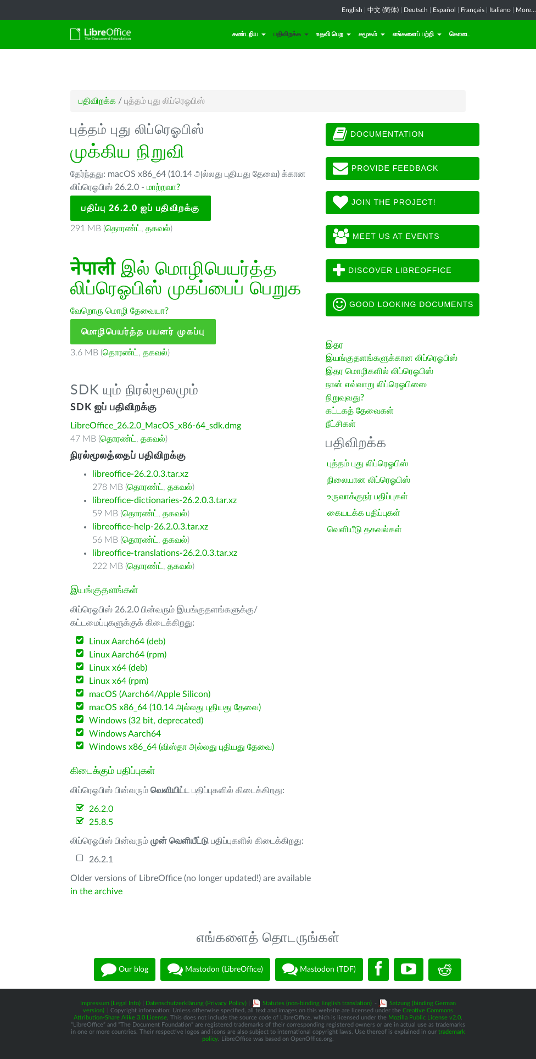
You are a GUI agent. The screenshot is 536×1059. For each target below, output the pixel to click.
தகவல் (158, 228)
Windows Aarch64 (125, 733)
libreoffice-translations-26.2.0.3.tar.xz (164, 553)
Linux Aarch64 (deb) (127, 641)
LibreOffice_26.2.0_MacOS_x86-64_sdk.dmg (155, 425)
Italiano (500, 10)
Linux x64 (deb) (118, 668)
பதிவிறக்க (291, 34)
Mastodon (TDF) (319, 969)
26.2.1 (101, 859)
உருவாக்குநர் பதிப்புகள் (367, 496)
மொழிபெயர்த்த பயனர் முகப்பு (143, 331)
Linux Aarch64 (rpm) (127, 654)
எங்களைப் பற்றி (417, 34)
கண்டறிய (249, 34)
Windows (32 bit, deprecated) (146, 720)
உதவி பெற (333, 34)
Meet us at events (386, 236)
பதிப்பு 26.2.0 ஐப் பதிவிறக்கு (140, 208)
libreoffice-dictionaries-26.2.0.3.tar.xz (164, 500)
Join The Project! (384, 202)
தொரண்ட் (123, 228)
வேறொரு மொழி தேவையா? (119, 310)
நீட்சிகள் (341, 424)
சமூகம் (372, 34)
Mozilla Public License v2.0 (424, 1018)
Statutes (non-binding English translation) (317, 1003)
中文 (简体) (383, 10)
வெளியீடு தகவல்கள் (364, 529)
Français (472, 10)
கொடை (459, 34)
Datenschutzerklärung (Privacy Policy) (196, 1003)
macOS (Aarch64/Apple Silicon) (149, 694)
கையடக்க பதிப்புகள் (363, 513)
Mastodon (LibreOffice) (215, 969)
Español (444, 10)
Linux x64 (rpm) (118, 681)
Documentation (378, 134)
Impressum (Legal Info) (110, 1003)
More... (526, 10)
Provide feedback (385, 168)
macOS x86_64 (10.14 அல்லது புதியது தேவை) (175, 707)
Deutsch (416, 10)
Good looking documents (403, 305)
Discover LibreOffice (392, 270)
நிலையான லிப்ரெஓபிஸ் (368, 480)
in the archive (96, 891)
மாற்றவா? (163, 187)
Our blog (124, 969)
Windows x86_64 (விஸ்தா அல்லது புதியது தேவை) (181, 747)
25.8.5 (101, 822)
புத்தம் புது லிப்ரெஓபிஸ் (367, 463)
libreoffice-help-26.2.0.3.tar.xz (150, 526)
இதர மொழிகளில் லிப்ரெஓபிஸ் (379, 371)
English (352, 10)
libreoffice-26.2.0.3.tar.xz (140, 474)
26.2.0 (101, 809)
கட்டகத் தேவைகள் (361, 410)
